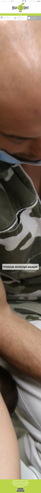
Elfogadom (20, 488)
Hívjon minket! (6, 16)
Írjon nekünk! (4, 1)
